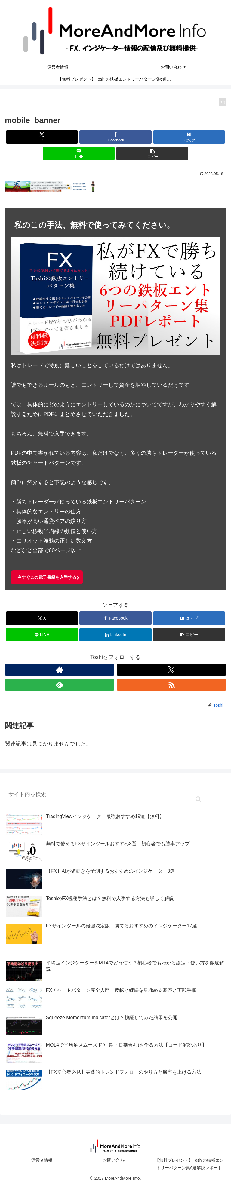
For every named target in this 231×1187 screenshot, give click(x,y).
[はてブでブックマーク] (189, 137)
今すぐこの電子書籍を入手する (46, 577)
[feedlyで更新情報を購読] (59, 685)
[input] (115, 794)
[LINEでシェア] (79, 153)
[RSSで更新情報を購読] (171, 685)
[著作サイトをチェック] (59, 670)
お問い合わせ (115, 1160)
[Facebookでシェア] (115, 137)
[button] (152, 153)
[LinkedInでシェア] (115, 634)
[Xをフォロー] (171, 670)
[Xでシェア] (42, 137)
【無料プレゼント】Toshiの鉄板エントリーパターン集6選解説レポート (189, 1164)
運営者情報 (41, 1160)
